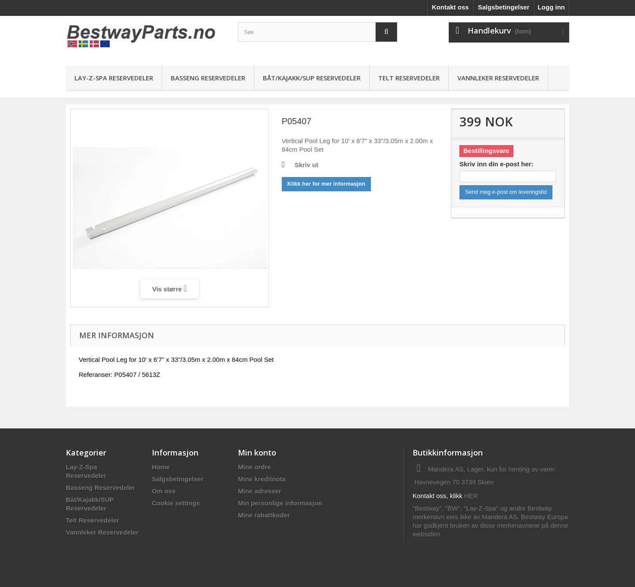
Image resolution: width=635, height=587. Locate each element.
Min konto (257, 452)
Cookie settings (176, 503)
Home (161, 467)
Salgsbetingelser (504, 7)
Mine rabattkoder (264, 515)
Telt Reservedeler (409, 77)
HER (471, 495)
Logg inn (551, 7)
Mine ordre (254, 467)
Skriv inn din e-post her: (496, 164)
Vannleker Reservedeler (498, 77)
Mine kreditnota (262, 479)
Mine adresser (259, 491)
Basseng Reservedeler (208, 77)
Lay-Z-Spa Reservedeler (113, 77)
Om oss (164, 491)
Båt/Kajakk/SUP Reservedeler (312, 77)
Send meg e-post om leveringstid (506, 192)
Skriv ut (306, 164)
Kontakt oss (450, 7)
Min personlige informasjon (280, 503)
